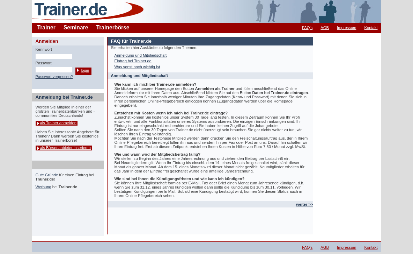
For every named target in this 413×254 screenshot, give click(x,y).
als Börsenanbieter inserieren (65, 148)
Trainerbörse (113, 27)
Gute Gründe (47, 175)
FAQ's (307, 28)
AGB (324, 28)
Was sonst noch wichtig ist (137, 67)
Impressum (346, 28)
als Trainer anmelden (58, 123)
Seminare (76, 27)
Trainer (46, 27)
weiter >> (304, 204)
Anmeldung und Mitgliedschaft (141, 55)
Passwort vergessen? (54, 77)
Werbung (43, 187)
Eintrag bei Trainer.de (133, 61)
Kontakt (371, 28)
